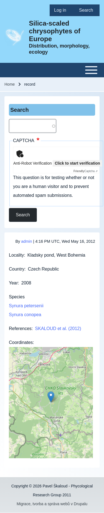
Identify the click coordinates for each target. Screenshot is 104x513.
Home (9, 84)
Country (16, 269)
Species (17, 296)
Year (13, 283)
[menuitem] (62, 10)
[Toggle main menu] (52, 70)
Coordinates (21, 342)
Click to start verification (77, 163)
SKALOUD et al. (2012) (58, 328)
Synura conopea (25, 314)
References (20, 328)
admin (26, 241)
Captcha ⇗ (85, 171)
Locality (16, 255)
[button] (50, 397)
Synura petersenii (26, 305)
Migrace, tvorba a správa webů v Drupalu (52, 504)
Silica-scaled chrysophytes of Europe (54, 31)
